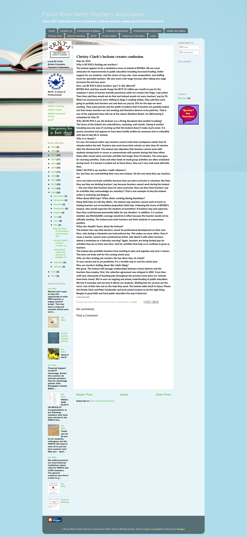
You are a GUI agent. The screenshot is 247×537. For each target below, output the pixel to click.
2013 (54, 272)
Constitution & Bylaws (88, 31)
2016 (54, 184)
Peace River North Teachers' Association (93, 14)
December (59, 196)
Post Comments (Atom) (102, 401)
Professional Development (147, 31)
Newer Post (84, 394)
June (56, 221)
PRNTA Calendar (56, 106)
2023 (54, 155)
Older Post (163, 394)
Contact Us (66, 31)
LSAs (153, 36)
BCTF (51, 120)
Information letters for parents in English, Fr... (60, 253)
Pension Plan (55, 36)
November (59, 200)
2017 (54, 180)
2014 (54, 192)
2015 (54, 188)
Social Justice (109, 36)
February (58, 262)
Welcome (182, 98)
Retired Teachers (76, 36)
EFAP (94, 36)
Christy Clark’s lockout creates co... (60, 243)
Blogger (181, 529)
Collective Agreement (117, 31)
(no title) (52, 288)
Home (52, 31)
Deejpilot (158, 529)
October (58, 204)
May (56, 225)
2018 (54, 176)
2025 (54, 147)
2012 (54, 276)
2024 (54, 151)
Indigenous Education (133, 36)
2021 (54, 163)
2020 (54, 167)
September (59, 208)
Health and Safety (176, 31)
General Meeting (65, 500)
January (58, 266)
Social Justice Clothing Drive (64, 337)
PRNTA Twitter (55, 110)
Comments (186, 52)
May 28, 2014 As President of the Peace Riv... (61, 232)
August (58, 212)
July (56, 217)
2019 (54, 172)
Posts (184, 47)
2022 (54, 159)
